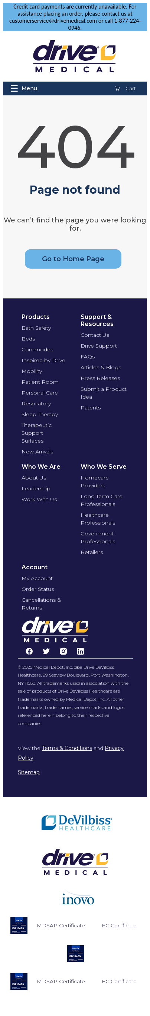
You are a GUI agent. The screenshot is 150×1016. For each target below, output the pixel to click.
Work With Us (39, 499)
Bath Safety (36, 328)
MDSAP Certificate (61, 925)
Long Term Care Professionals (102, 500)
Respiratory (36, 403)
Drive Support (99, 345)
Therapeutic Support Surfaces (37, 433)
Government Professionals (98, 537)
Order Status (38, 589)
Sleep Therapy (40, 414)
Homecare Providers (95, 481)
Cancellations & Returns (41, 603)
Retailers (92, 552)
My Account (37, 578)
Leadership (36, 488)
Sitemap (29, 772)
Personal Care (40, 392)
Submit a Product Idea (104, 393)
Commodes (37, 349)
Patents (91, 407)
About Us (34, 477)
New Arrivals (37, 451)
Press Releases (100, 378)
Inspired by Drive (43, 360)
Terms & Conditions (67, 748)
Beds (28, 338)
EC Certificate (119, 925)
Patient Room (40, 382)
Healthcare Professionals (98, 519)
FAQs (88, 356)
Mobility (32, 371)
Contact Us (95, 335)
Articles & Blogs (101, 367)
